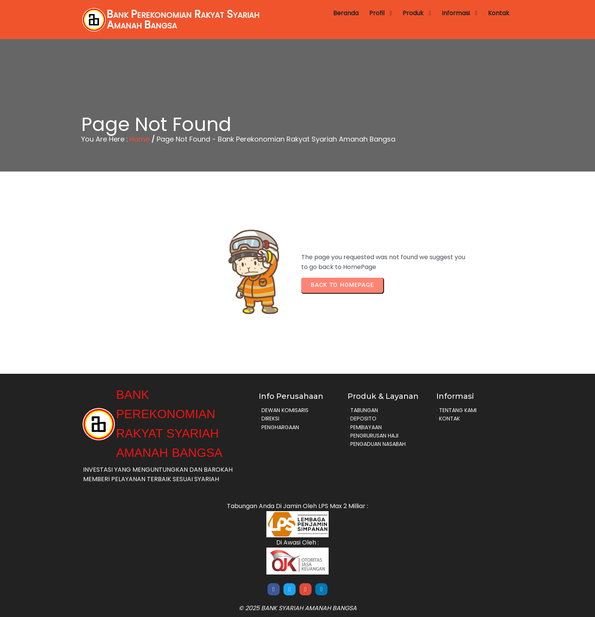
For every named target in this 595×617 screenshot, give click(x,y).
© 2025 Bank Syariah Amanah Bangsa (298, 608)
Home (139, 139)
